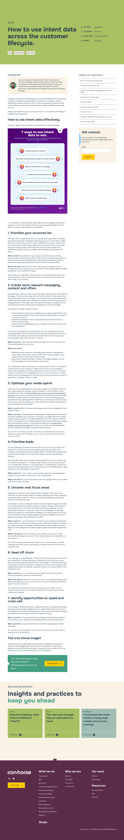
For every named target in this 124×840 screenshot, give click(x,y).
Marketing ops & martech (47, 797)
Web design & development (48, 811)
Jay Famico (98, 27)
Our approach (43, 776)
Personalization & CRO (46, 808)
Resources (98, 785)
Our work (98, 771)
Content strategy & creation (48, 787)
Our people (68, 779)
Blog (93, 794)
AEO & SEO (42, 783)
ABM (40, 780)
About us (68, 776)
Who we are (73, 771)
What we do (47, 771)
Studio (43, 822)
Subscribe (95, 797)
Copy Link (98, 41)
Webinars (42, 815)
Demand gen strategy (46, 790)
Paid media (42, 801)
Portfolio (94, 776)
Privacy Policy (84, 829)
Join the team (69, 786)
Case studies (96, 779)
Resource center (97, 790)
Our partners (69, 783)
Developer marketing (45, 794)
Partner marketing (44, 804)
